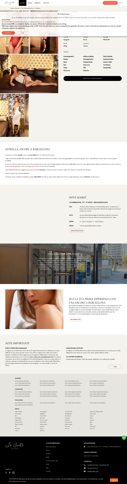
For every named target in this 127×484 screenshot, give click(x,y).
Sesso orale (17, 429)
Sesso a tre (86, 65)
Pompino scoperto (68, 424)
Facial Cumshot (43, 422)
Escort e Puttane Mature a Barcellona (97, 403)
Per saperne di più (75, 319)
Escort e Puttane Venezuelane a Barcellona (99, 392)
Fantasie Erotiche (108, 59)
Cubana (16, 431)
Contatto (48, 472)
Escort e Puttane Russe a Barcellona (22, 396)
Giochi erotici (93, 427)
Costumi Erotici (43, 416)
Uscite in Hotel (107, 62)
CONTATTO (46, 3)
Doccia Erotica (68, 416)
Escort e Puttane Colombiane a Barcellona (49, 392)
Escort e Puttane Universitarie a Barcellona (24, 405)
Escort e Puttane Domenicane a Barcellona (49, 396)
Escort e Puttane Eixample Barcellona (72, 385)
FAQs (115, 367)
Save (23, 33)
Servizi (30, 3)
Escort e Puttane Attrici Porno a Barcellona (24, 403)
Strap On (86, 70)
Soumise (91, 416)
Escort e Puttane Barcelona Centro (72, 381)
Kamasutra (42, 427)
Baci (65, 65)
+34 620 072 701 (104, 465)
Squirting (92, 420)
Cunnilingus (107, 65)
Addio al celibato (88, 56)
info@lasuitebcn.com (93, 472)
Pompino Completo (19, 424)
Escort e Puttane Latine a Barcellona (22, 394)
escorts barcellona (28, 8)
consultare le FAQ (63, 273)
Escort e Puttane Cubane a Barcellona (73, 396)
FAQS (47, 465)
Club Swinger (93, 414)
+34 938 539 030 (92, 465)
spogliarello (16, 166)
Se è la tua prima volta (52, 461)
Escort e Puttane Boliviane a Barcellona (98, 396)
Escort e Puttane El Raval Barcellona (47, 385)
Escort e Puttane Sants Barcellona (22, 381)
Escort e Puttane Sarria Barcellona (47, 381)
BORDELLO (37, 3)
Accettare (114, 480)
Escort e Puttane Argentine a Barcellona (98, 394)
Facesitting (42, 431)
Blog (47, 468)
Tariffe (47, 458)
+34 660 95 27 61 (92, 469)
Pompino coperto (43, 424)
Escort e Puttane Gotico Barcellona (97, 385)
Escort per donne (18, 422)
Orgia (65, 67)
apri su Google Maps (77, 230)
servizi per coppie (43, 420)
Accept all (8, 33)
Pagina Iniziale (15, 8)
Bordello (48, 454)
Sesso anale (67, 427)
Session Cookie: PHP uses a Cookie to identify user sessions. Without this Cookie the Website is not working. (34, 24)
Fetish (65, 62)
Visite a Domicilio (68, 412)
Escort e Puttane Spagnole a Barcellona (73, 392)
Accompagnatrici (69, 56)
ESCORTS (22, 3)
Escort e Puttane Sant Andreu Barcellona (98, 381)
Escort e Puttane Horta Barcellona (97, 383)
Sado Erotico (67, 420)
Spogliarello (107, 67)
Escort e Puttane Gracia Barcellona (22, 385)
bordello (31, 177)
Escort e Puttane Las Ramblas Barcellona (73, 383)
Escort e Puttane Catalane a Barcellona (48, 394)
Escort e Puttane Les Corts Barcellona (47, 383)
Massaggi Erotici (88, 59)
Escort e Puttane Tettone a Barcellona (72, 403)
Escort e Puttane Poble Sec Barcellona (23, 383)
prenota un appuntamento (92, 78)
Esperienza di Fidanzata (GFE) (96, 412)
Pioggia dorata (87, 62)
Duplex (66, 59)
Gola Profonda (107, 56)
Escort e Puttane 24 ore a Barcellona (47, 403)
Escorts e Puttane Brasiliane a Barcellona (23, 392)
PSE (84, 67)
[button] (124, 438)
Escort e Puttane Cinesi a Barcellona (72, 394)
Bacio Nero (42, 418)
